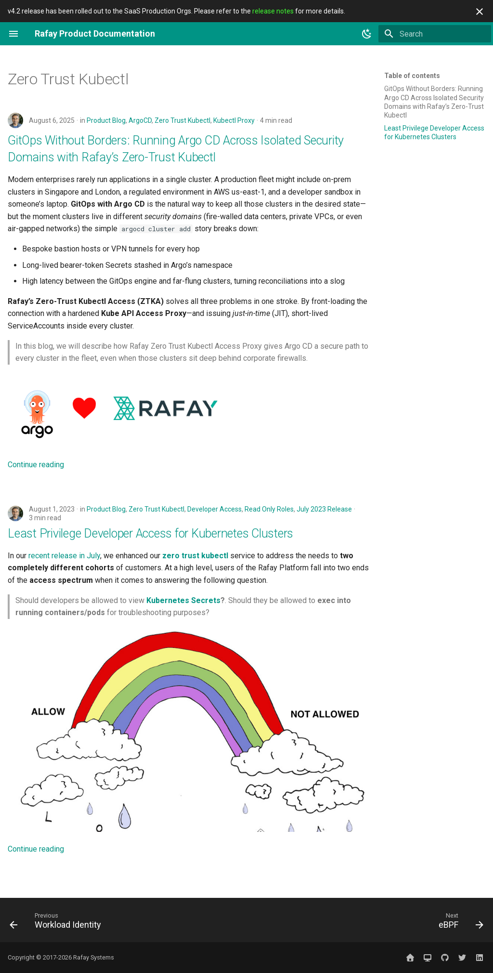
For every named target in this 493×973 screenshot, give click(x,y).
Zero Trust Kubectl (182, 120)
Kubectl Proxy (234, 120)
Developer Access (214, 509)
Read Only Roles (269, 509)
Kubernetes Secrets (183, 600)
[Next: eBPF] (458, 922)
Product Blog (106, 120)
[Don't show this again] (479, 11)
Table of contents (412, 75)
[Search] (434, 33)
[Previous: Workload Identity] (58, 922)
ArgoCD (140, 120)
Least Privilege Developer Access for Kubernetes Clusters (150, 533)
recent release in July (64, 555)
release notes (273, 11)
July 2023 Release (324, 509)
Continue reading (36, 464)
